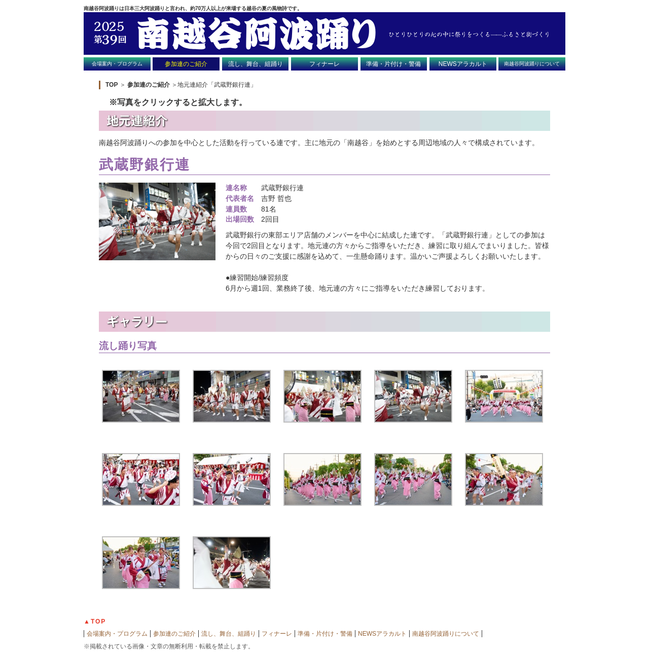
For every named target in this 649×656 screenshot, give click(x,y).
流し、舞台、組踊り (255, 63)
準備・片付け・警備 (393, 63)
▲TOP (95, 621)
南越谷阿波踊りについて (532, 63)
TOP (111, 84)
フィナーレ (324, 63)
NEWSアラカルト (463, 63)
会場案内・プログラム (117, 63)
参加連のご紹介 (186, 63)
